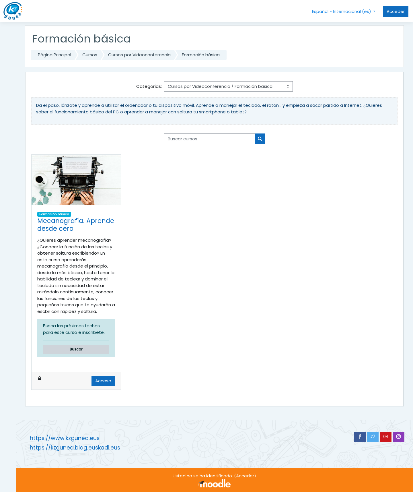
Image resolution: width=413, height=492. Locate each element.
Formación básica (201, 55)
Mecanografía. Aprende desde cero (75, 224)
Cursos (89, 55)
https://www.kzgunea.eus (65, 438)
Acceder (396, 11)
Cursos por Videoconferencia (139, 55)
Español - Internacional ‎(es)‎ (342, 11)
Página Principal (54, 55)
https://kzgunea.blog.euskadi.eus (75, 448)
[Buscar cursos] (210, 138)
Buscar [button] (76, 349)
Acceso (103, 381)
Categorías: (149, 86)
